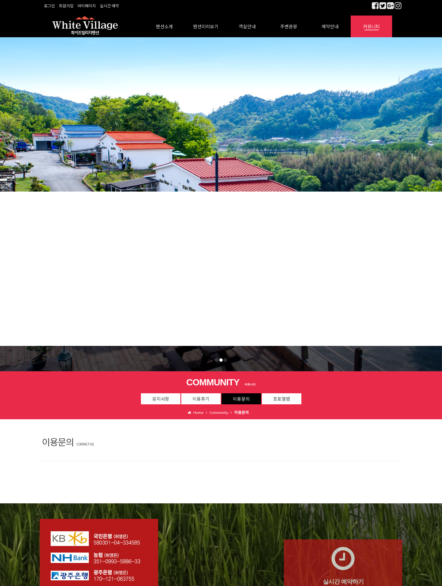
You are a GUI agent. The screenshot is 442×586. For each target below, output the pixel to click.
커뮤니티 (371, 22)
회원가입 (66, 5)
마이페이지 (87, 5)
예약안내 (330, 22)
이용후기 (201, 394)
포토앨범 (281, 394)
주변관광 (288, 22)
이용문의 (241, 394)
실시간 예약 (109, 5)
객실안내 (247, 22)
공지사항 (160, 394)
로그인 (49, 5)
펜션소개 (164, 22)
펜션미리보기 (205, 22)
